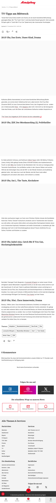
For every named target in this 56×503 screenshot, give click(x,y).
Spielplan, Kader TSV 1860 (35, 451)
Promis (4, 443)
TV (7, 7)
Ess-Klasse (31, 443)
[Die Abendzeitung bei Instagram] (28, 390)
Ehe (41, 326)
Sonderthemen (6, 488)
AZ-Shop (4, 483)
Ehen (16, 107)
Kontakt (4, 478)
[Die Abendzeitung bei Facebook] (10, 390)
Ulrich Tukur (32, 160)
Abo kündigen (32, 475)
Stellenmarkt (31, 453)
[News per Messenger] (10, 407)
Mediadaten (5, 480)
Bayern (4, 435)
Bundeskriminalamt (23, 326)
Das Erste (34, 326)
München (4, 430)
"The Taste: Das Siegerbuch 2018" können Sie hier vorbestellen (20, 117)
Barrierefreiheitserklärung (35, 472)
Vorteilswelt (31, 446)
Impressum (31, 465)
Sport (3, 446)
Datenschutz (31, 470)
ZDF (14, 335)
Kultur (3, 451)
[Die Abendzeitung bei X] (46, 390)
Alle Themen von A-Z (34, 430)
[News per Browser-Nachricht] (46, 407)
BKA (12, 165)
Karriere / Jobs (6, 467)
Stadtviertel (5, 432)
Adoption (25, 107)
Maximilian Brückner (8, 314)
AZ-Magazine (5, 486)
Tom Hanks (30, 294)
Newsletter (31, 432)
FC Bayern (4, 438)
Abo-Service (5, 472)
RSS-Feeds (31, 438)
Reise (3, 453)
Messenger (31, 435)
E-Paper (4, 475)
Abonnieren (5, 470)
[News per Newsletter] (28, 407)
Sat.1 (33, 331)
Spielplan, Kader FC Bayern (35, 448)
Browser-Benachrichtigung (35, 440)
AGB (29, 467)
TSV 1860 (4, 440)
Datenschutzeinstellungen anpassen (38, 478)
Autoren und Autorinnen (8, 465)
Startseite (3, 7)
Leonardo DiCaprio (31, 282)
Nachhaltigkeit (6, 456)
